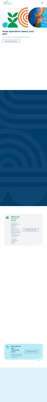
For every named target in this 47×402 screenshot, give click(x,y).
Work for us (32, 382)
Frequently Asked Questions (11, 41)
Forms (30, 379)
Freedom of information (7, 394)
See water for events (31, 304)
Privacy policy (16, 394)
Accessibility (23, 394)
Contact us (31, 374)
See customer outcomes (30, 182)
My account (32, 377)
